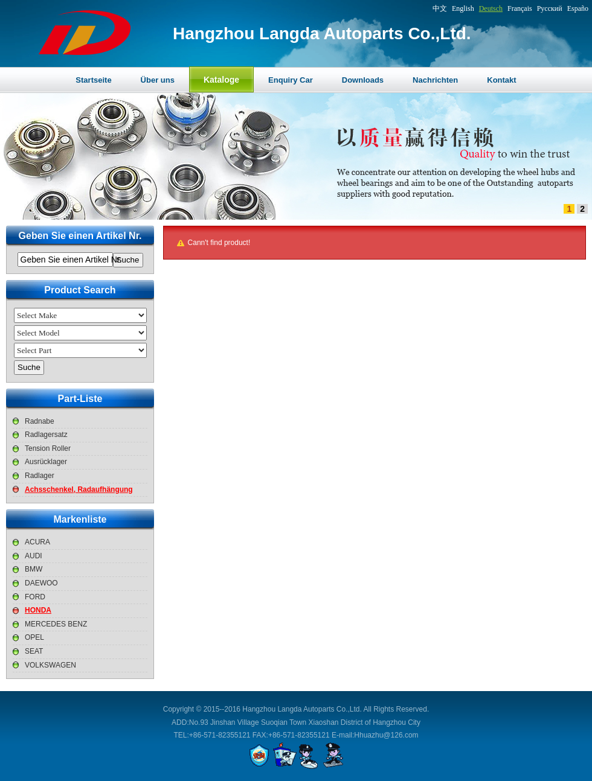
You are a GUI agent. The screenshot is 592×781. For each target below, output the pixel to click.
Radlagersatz (46, 434)
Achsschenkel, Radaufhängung (79, 489)
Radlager (39, 475)
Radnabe (39, 421)
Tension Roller (48, 448)
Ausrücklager (46, 461)
